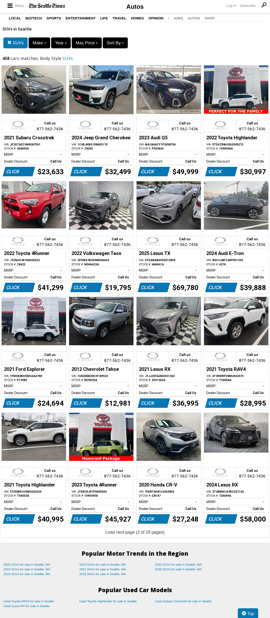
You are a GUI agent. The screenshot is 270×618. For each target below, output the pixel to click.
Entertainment (81, 18)
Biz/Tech (34, 18)
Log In (231, 6)
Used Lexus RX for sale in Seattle (26, 606)
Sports (53, 18)
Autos (135, 6)
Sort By (115, 43)
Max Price (87, 43)
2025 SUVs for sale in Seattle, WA (27, 564)
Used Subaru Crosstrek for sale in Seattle (183, 601)
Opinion (155, 18)
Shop (209, 18)
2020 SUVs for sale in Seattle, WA (178, 569)
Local (15, 18)
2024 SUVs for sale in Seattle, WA (102, 564)
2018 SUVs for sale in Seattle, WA (102, 574)
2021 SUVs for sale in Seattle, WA (102, 569)
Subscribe (248, 6)
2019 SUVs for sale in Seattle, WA (27, 574)
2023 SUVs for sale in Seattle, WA (178, 564)
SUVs (15, 42)
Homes (137, 18)
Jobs (178, 18)
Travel (119, 18)
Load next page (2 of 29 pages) (134, 532)
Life (104, 18)
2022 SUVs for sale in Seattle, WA (27, 569)
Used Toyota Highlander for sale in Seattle (108, 601)
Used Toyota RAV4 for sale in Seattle (29, 601)
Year (61, 43)
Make (39, 43)
